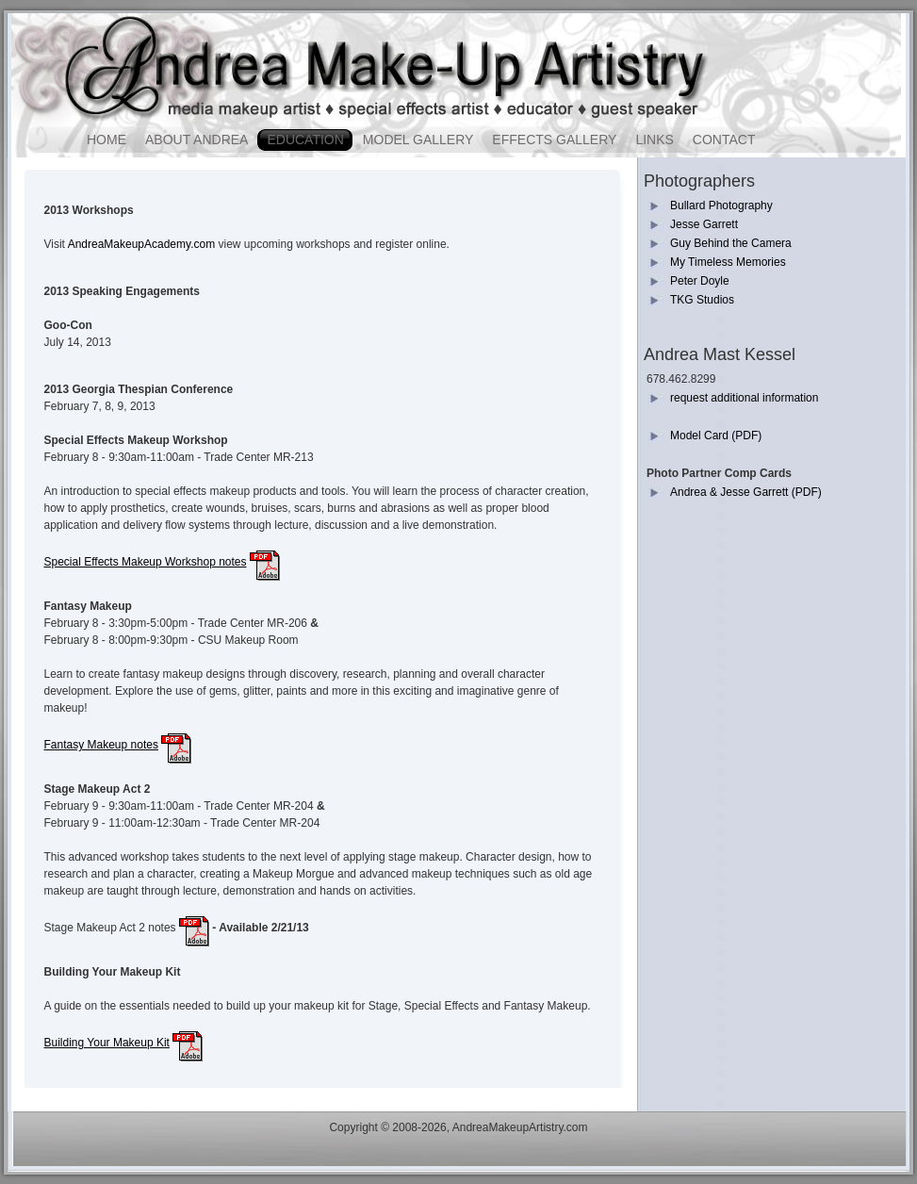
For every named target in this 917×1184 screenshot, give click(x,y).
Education (305, 139)
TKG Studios (702, 299)
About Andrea (196, 139)
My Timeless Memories (728, 262)
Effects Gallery (554, 139)
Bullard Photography (721, 205)
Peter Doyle (699, 281)
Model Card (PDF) (715, 435)
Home (106, 139)
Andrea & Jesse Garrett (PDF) (746, 492)
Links (654, 139)
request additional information (744, 397)
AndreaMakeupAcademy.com (142, 244)
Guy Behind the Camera (731, 243)
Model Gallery (418, 139)
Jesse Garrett (704, 224)
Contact (724, 139)
